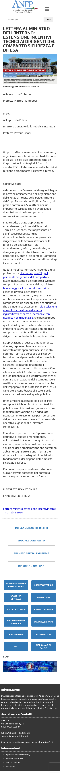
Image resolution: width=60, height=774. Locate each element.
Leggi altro (51, 708)
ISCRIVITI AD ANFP (43, 609)
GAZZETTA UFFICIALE (15, 597)
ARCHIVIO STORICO (43, 585)
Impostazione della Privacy (17, 754)
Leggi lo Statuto (12, 762)
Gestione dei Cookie (14, 758)
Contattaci (10, 766)
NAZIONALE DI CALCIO (43, 646)
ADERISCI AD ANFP (15, 609)
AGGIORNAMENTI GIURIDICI (16, 622)
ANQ (16, 646)
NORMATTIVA (43, 597)
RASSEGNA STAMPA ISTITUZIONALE (16, 585)
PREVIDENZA (16, 634)
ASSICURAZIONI (43, 634)
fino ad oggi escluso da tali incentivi (24, 288)
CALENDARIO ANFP (43, 622)
